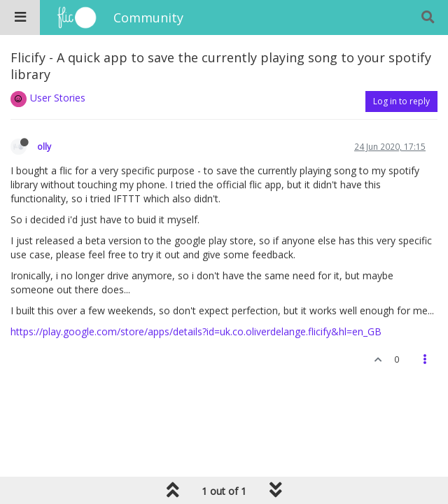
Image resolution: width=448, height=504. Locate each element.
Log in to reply (401, 101)
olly (44, 146)
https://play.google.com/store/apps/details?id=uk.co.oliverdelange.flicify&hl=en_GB (196, 331)
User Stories (57, 97)
